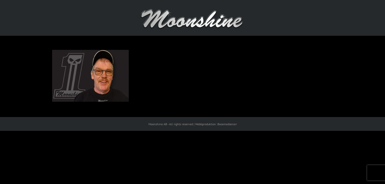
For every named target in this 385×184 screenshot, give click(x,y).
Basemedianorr (227, 124)
